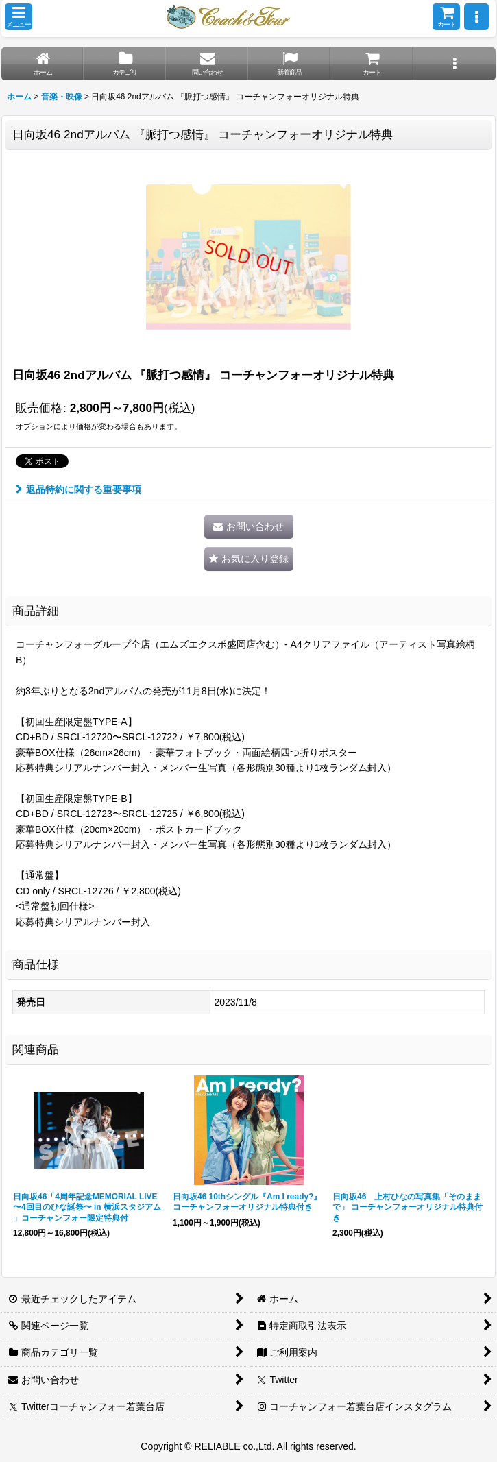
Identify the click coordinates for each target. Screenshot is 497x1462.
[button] (18, 16)
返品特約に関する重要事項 (78, 489)
